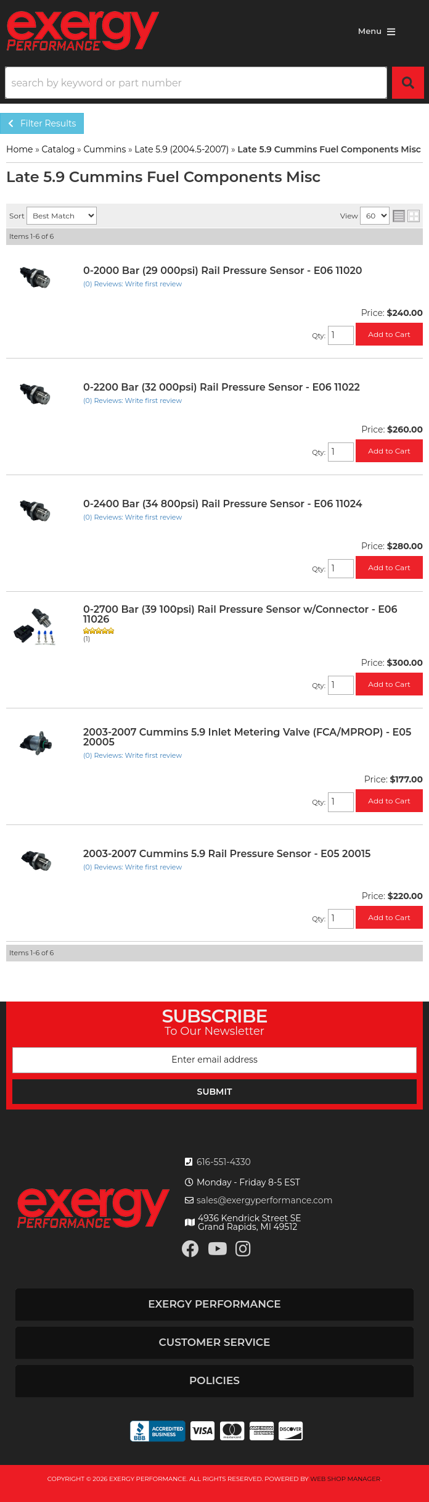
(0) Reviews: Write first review (132, 284)
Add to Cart (389, 334)
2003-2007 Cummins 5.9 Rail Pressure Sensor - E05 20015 (226, 854)
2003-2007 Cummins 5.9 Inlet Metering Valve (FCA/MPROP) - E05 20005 (247, 737)
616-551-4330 (224, 1162)
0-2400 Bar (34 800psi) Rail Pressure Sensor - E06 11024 (222, 504)
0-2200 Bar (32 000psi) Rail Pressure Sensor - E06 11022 (221, 387)
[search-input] (196, 82)
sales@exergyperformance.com (265, 1200)
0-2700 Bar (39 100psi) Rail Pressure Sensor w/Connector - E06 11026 (240, 614)
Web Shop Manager (345, 1479)
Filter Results (42, 123)
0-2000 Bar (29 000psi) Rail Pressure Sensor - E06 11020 (222, 270)
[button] (214, 83)
